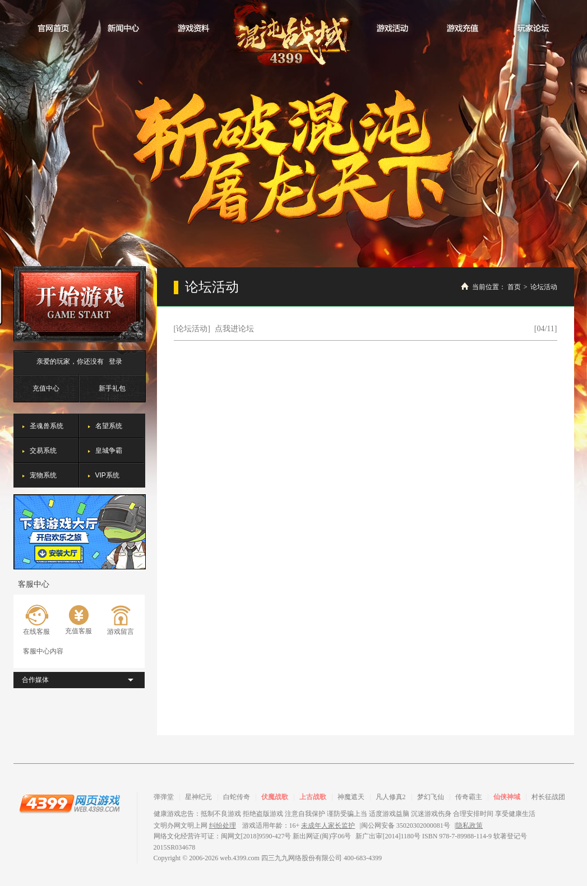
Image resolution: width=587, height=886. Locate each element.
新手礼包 (112, 388)
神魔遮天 (351, 797)
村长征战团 (548, 797)
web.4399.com (240, 858)
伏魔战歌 (274, 797)
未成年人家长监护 (328, 825)
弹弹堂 (164, 797)
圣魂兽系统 (46, 426)
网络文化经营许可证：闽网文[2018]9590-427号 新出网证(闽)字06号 (253, 836)
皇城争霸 (108, 450)
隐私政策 (469, 825)
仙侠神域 (506, 797)
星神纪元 (198, 797)
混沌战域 (293, 35)
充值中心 (46, 388)
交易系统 (43, 450)
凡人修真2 (391, 797)
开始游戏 (79, 304)
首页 (514, 287)
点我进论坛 (234, 328)
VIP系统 (107, 475)
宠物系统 (43, 475)
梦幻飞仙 (430, 797)
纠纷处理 (222, 825)
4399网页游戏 (69, 803)
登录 (115, 361)
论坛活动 (543, 287)
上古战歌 (312, 797)
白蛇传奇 (236, 797)
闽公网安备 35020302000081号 (405, 825)
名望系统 (108, 426)
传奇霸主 (468, 797)
